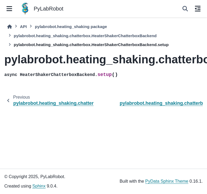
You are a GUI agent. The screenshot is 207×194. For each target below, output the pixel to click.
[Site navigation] (9, 8)
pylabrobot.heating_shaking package (71, 26)
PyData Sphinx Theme (166, 181)
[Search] (185, 8)
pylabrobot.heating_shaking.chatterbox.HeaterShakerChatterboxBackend (85, 35)
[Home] (9, 26)
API (23, 26)
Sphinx (39, 186)
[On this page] (198, 8)
